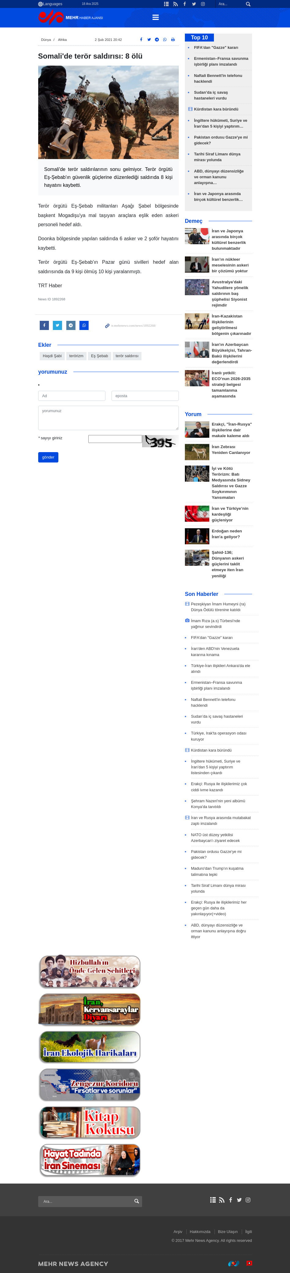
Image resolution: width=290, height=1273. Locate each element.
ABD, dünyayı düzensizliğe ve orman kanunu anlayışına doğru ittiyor (218, 931)
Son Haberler (201, 594)
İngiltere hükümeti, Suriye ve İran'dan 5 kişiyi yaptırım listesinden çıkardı (215, 767)
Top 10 (199, 37)
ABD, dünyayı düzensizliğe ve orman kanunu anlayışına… (219, 177)
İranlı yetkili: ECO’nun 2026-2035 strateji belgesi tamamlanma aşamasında (231, 384)
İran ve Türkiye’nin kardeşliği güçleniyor (230, 514)
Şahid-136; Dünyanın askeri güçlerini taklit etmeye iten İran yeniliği (228, 564)
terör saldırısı (127, 356)
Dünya (46, 40)
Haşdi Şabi (52, 356)
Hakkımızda (200, 1231)
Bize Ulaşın (228, 1231)
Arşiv (178, 1231)
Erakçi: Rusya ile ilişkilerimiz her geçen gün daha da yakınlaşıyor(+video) (219, 908)
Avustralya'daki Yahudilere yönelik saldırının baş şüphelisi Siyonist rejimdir (230, 293)
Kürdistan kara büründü (216, 109)
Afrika (62, 40)
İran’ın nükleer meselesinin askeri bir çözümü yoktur (230, 265)
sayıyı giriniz (50, 438)
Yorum (193, 414)
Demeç (194, 221)
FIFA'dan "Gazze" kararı (216, 47)
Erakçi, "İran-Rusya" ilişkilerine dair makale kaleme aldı (232, 430)
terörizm (76, 356)
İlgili (248, 1231)
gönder (48, 457)
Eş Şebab (99, 356)
